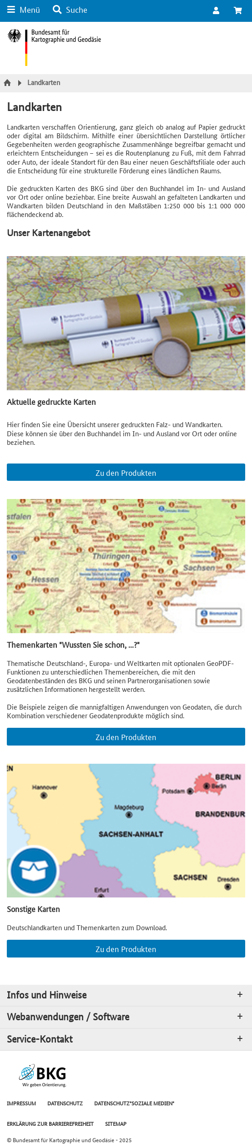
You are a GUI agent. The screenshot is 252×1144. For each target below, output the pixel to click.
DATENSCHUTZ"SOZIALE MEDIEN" (134, 1103)
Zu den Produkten (126, 472)
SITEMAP (115, 1123)
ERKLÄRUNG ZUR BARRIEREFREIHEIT (50, 1123)
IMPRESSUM (21, 1103)
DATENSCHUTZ (65, 1103)
